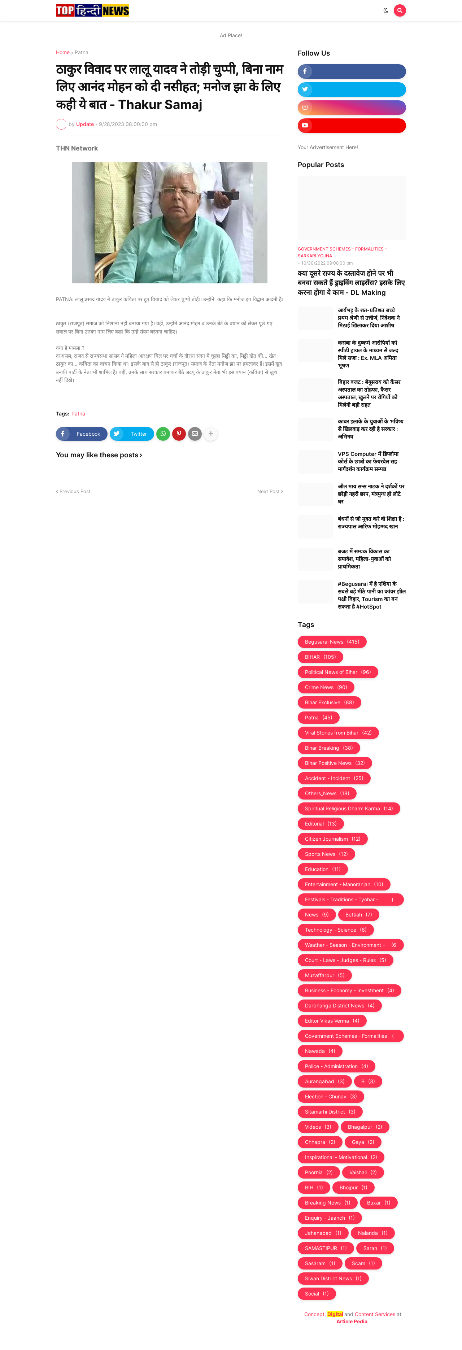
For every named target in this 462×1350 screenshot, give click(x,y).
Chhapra (320, 1142)
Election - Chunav (331, 1096)
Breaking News (327, 1203)
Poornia (319, 1172)
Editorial (321, 824)
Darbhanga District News (340, 1006)
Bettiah (358, 915)
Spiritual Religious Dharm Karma (349, 808)
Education (323, 869)
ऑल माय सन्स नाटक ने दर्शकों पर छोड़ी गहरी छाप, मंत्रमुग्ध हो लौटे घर (371, 494)
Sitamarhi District (330, 1112)
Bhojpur (353, 1187)
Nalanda (373, 1233)
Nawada (320, 1051)
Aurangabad (325, 1081)
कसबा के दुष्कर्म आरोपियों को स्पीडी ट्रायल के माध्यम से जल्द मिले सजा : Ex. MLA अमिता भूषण (368, 354)
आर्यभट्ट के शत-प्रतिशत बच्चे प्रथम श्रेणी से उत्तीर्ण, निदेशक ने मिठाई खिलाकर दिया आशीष (369, 318)
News (317, 915)
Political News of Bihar (338, 672)
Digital (335, 1314)
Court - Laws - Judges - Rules (345, 960)
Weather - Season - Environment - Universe (351, 945)
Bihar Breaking (329, 748)
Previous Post (75, 491)
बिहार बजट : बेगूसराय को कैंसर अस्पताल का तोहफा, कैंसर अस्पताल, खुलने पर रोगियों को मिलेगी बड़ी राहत (369, 393)
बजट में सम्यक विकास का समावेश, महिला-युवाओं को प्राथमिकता (364, 559)
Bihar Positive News (335, 763)
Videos (318, 1127)
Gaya (363, 1142)
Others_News (327, 793)
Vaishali (363, 1172)
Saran (375, 1248)
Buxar (379, 1203)
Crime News (326, 687)
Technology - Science (336, 930)
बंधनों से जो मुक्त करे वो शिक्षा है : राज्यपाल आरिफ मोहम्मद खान (371, 522)
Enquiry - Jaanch (330, 1218)
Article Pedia (351, 1321)
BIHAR (320, 657)
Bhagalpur (365, 1127)
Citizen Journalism (333, 839)
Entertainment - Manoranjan (344, 884)
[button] (386, 10)
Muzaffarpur (325, 975)
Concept (314, 1314)
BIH (314, 1187)
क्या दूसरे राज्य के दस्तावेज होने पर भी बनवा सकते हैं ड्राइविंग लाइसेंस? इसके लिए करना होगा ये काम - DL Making (351, 283)
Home (63, 52)
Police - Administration (336, 1066)
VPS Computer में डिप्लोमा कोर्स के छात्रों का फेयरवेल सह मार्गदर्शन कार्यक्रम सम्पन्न (368, 461)
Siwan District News (333, 1278)
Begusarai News (332, 642)
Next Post (268, 491)
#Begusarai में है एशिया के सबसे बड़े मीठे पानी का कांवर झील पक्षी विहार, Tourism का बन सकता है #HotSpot (372, 595)
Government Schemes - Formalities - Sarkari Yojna (351, 1036)
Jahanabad (323, 1233)
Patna (81, 52)
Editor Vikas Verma (332, 1021)
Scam (363, 1263)
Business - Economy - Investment (349, 990)
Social (317, 1294)
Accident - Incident (334, 778)
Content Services (375, 1314)
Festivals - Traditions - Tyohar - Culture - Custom (351, 899)
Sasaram (320, 1263)
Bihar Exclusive (329, 702)
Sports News (326, 854)
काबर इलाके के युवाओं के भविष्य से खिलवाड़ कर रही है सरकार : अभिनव (371, 429)
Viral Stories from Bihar (338, 733)
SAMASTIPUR (326, 1248)
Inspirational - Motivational (341, 1157)
